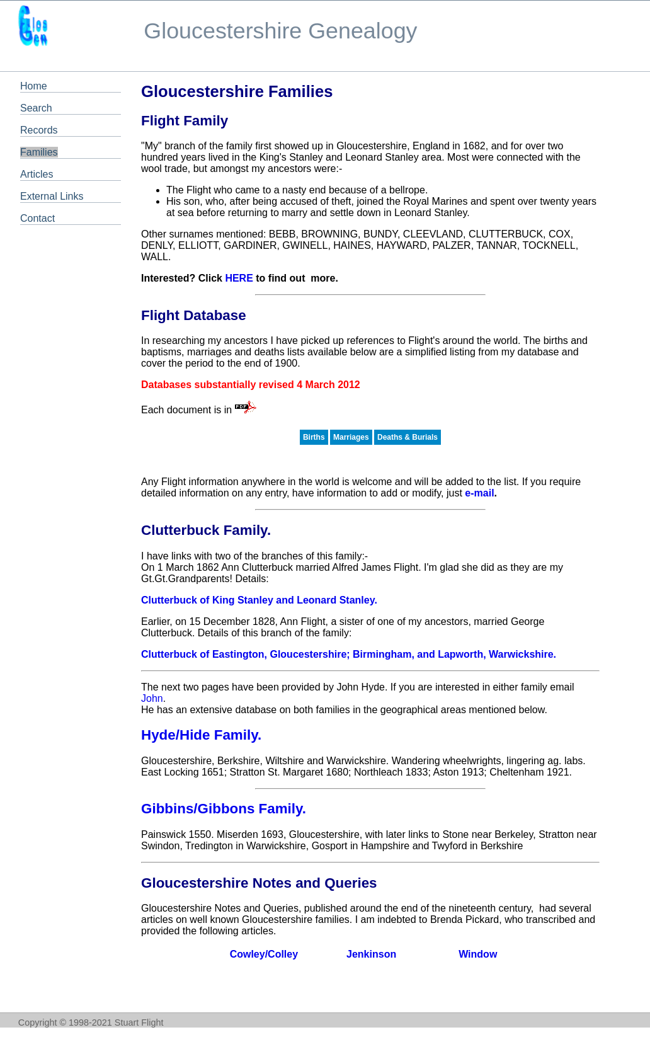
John (152, 698)
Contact (37, 218)
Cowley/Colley (264, 954)
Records (39, 130)
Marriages (351, 437)
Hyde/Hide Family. (201, 735)
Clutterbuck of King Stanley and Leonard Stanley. (259, 600)
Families (39, 152)
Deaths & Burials (407, 437)
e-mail (479, 493)
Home (33, 86)
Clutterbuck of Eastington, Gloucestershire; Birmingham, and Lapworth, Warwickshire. (348, 654)
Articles (36, 174)
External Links (52, 196)
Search (36, 108)
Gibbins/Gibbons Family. (223, 808)
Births (314, 437)
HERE (239, 278)
